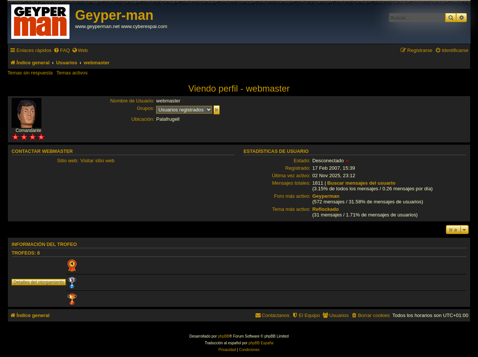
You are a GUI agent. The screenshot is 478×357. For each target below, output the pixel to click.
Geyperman (325, 196)
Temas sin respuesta (30, 73)
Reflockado (325, 209)
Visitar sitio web (97, 160)
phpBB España (260, 343)
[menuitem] (61, 50)
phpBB (223, 336)
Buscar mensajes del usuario (361, 183)
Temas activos (72, 73)
